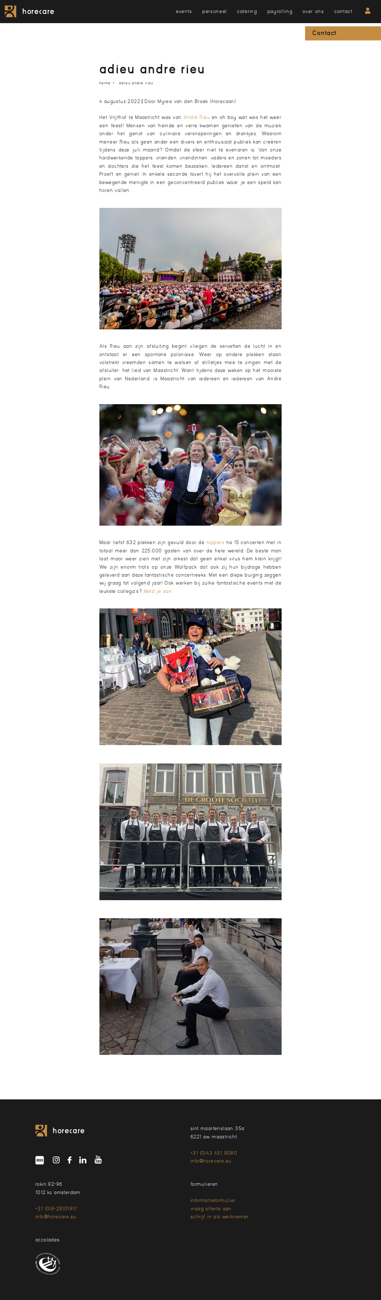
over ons (313, 11)
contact (343, 11)
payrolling (280, 11)
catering (247, 11)
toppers (215, 542)
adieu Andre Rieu (136, 83)
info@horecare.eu (210, 1161)
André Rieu (197, 117)
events (184, 11)
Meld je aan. (159, 591)
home (105, 83)
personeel (214, 11)
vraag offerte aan (211, 1209)
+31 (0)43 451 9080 (213, 1153)
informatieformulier (213, 1200)
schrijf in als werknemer (219, 1217)
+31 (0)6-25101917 (56, 1209)
